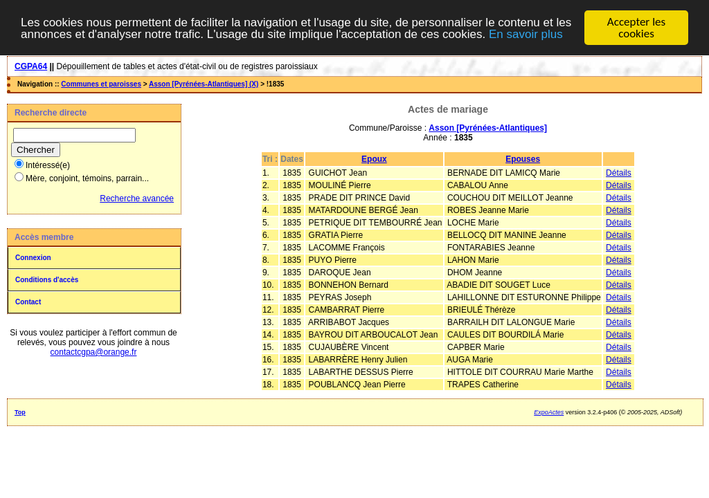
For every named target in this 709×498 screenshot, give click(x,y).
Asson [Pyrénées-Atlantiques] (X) (203, 84)
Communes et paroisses (101, 84)
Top (20, 412)
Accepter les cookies (636, 28)
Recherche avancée (137, 198)
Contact (28, 302)
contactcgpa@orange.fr (94, 352)
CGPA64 (31, 66)
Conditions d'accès (46, 280)
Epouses (522, 159)
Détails (618, 173)
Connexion (33, 257)
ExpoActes (549, 412)
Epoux (374, 159)
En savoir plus (526, 34)
